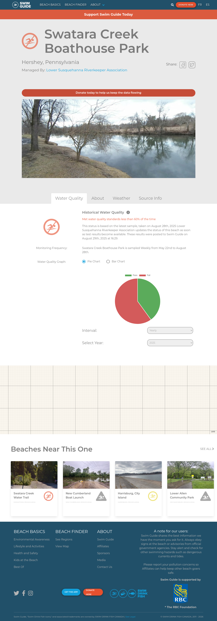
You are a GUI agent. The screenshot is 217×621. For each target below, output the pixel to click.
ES (207, 4)
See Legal (131, 616)
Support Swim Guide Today (108, 14)
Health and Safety (26, 553)
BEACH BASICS (50, 4)
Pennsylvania (62, 62)
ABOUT (96, 4)
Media (101, 560)
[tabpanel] (108, 279)
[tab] (69, 198)
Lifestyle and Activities (29, 546)
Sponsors (103, 553)
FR (200, 4)
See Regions (63, 539)
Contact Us (104, 567)
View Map (62, 546)
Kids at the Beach (26, 560)
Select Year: (92, 343)
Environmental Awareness (32, 539)
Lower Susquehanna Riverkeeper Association (86, 70)
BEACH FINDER (75, 4)
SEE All (207, 449)
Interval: (89, 330)
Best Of (19, 567)
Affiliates (103, 546)
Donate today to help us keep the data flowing (108, 92)
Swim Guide (105, 539)
